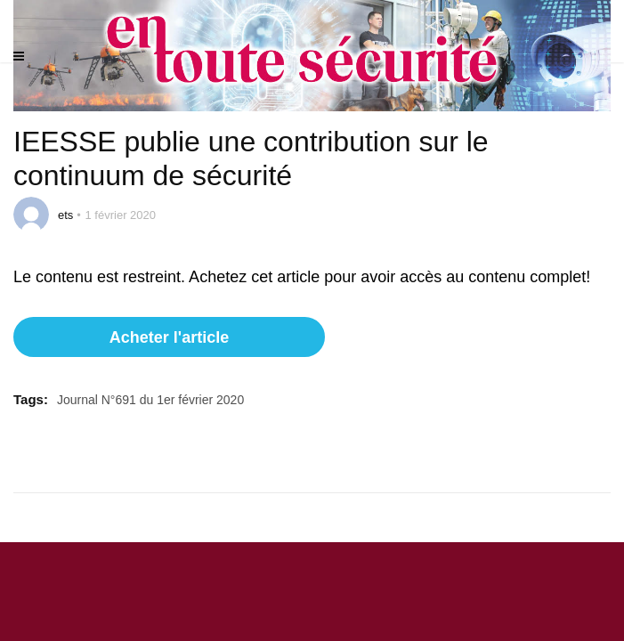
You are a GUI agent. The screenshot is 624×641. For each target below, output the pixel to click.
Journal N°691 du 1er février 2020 (150, 400)
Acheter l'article (169, 337)
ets (65, 215)
